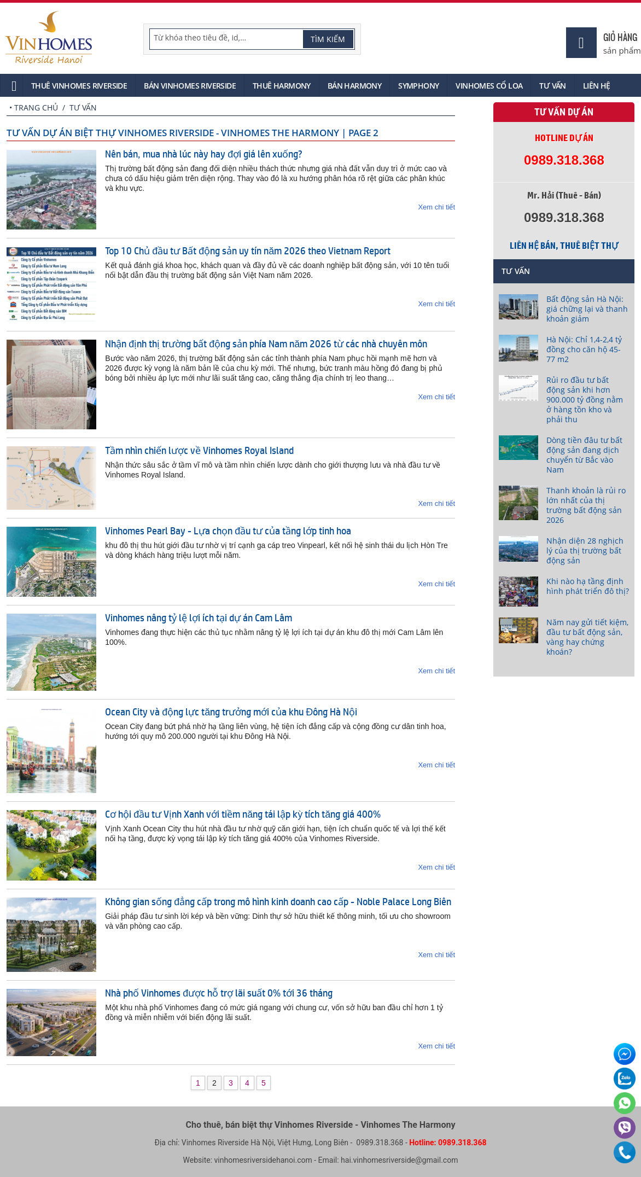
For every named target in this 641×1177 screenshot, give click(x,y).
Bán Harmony (354, 85)
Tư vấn (552, 85)
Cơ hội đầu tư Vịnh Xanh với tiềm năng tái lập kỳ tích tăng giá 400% (243, 813)
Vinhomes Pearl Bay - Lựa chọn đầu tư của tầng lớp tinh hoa (228, 530)
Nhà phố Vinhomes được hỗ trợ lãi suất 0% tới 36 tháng (219, 992)
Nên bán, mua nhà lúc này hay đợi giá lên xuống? (203, 153)
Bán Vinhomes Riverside (190, 85)
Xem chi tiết (436, 207)
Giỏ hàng (620, 37)
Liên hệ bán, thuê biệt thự (564, 246)
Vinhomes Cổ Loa (489, 85)
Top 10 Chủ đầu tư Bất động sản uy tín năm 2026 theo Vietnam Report (248, 250)
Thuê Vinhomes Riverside (79, 85)
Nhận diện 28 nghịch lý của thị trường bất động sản (584, 550)
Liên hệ (596, 85)
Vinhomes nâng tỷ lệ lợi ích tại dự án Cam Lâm (198, 617)
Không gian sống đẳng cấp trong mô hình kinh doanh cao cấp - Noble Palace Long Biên (278, 901)
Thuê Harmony (282, 85)
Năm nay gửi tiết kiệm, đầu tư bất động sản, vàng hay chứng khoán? (587, 637)
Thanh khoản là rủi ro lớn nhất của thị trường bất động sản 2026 (586, 505)
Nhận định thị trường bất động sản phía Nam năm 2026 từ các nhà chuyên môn (266, 343)
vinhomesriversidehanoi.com (263, 1160)
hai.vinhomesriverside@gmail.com (399, 1160)
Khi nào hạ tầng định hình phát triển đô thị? (587, 586)
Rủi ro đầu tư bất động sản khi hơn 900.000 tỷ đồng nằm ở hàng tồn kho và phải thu (584, 399)
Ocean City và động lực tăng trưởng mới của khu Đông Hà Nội (231, 711)
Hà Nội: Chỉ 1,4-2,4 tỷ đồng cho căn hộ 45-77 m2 (584, 349)
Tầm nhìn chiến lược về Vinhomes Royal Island (199, 450)
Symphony (418, 85)
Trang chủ (36, 107)
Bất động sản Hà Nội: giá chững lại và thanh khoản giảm (587, 309)
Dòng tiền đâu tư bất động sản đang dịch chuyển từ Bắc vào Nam (584, 455)
